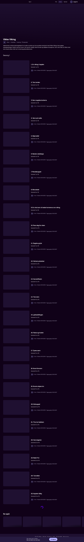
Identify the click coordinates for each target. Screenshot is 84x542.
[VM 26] (43, 2)
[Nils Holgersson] (32, 522)
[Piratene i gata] (71, 522)
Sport (30, 1)
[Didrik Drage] (52, 522)
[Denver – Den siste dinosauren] (12, 522)
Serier (60, 1)
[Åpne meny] (79, 2)
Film (56, 1)
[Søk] (26, 2)
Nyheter (65, 1)
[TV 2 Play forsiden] (13, 2)
